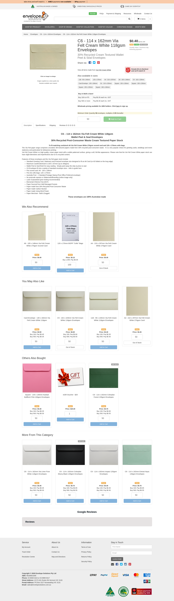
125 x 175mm (97, 79)
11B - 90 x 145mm (84, 79)
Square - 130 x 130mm (122, 83)
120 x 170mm (45, 173)
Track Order (26, 552)
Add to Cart (114, 119)
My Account (26, 547)
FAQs (102, 13)
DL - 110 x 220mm (106, 83)
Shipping (52, 125)
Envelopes (34, 34)
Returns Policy (86, 557)
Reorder (93, 13)
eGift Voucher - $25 (70, 395)
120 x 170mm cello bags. (116, 145)
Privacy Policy (86, 552)
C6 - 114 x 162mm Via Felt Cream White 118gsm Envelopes (84, 34)
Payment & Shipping (113, 13)
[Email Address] (131, 553)
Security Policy (86, 561)
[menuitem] (90, 62)
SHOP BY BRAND (66, 27)
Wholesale (137, 13)
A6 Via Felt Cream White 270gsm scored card (86, 145)
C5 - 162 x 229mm (138, 79)
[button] (22, 528)
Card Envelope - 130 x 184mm (88, 83)
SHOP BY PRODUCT (33, 27)
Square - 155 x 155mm (86, 87)
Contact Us (148, 13)
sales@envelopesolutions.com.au (39, 585)
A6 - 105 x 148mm (124, 79)
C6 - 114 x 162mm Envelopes (50, 34)
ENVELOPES (50, 27)
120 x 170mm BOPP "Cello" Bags (70, 243)
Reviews (67, 125)
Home (26, 34)
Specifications (41, 125)
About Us (55, 547)
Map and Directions (58, 557)
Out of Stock (103, 268)
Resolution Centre (28, 557)
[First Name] (131, 547)
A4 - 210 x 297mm (110, 79)
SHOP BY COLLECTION (86, 27)
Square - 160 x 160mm (103, 87)
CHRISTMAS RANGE (124, 27)
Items (141, 19)
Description (28, 125)
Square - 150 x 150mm (139, 83)
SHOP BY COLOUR (106, 27)
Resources (127, 13)
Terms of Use (86, 547)
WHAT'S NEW (140, 27)
